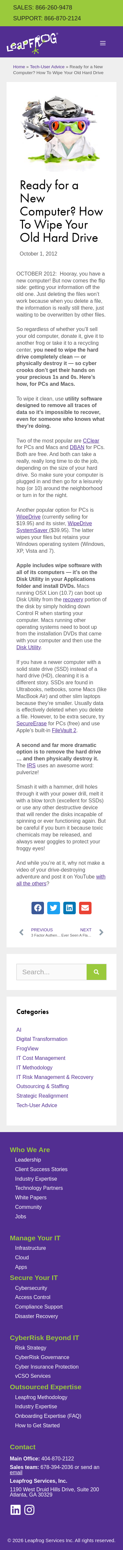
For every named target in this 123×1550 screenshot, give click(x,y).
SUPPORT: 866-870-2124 (47, 18)
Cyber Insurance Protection (47, 1367)
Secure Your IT (34, 1277)
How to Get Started (37, 1425)
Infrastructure (30, 1248)
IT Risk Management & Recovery (54, 1077)
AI (18, 1030)
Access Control (33, 1297)
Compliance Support (39, 1307)
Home (19, 66)
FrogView (27, 1048)
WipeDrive (28, 517)
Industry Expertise (36, 1179)
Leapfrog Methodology (41, 1397)
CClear (91, 441)
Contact (22, 1447)
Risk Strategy (30, 1348)
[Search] (96, 972)
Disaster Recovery (36, 1316)
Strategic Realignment (42, 1096)
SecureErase (31, 723)
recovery (73, 599)
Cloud (22, 1257)
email (16, 1472)
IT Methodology (34, 1067)
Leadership (28, 1160)
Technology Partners (39, 1188)
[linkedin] (29, 1510)
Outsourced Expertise (45, 1387)
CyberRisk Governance (42, 1357)
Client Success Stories (41, 1169)
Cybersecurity (31, 1288)
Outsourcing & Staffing (42, 1086)
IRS (31, 765)
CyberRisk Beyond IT (44, 1337)
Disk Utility (28, 647)
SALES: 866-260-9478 (42, 7)
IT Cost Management (40, 1058)
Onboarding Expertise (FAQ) (48, 1416)
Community (28, 1207)
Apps (21, 1267)
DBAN (77, 447)
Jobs (20, 1216)
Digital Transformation (42, 1039)
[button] (37, 908)
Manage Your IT (35, 1238)
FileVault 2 (64, 730)
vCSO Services (33, 1376)
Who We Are (30, 1149)
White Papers (31, 1197)
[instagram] (15, 1510)
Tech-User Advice (47, 66)
